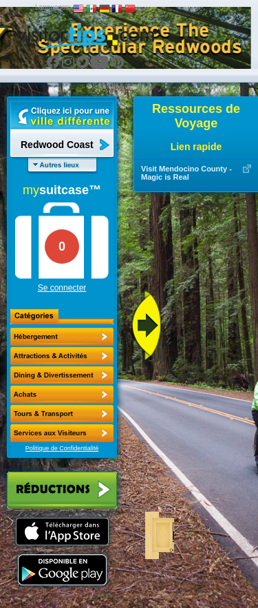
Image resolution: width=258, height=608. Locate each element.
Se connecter (62, 288)
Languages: (53, 7)
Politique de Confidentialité (62, 448)
